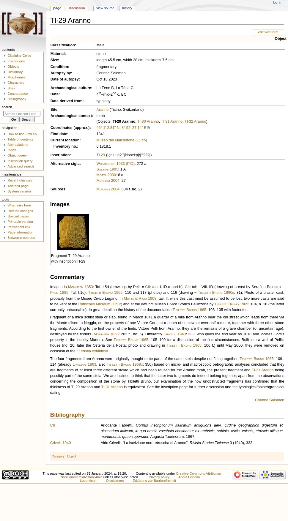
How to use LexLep (22, 134)
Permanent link (18, 227)
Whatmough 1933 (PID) (115, 164)
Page (57, 8)
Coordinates (62, 128)
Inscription (60, 155)
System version (19, 191)
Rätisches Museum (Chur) (100, 304)
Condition (59, 67)
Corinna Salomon (269, 400)
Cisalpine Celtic (19, 55)
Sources (58, 189)
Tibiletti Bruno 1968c (125, 364)
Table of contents (20, 139)
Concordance (17, 93)
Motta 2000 (106, 175)
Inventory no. (65, 146)
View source (105, 8)
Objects (13, 66)
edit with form (268, 32)
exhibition (92, 351)
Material (58, 54)
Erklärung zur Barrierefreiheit (154, 480)
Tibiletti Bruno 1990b (216, 293)
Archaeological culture (71, 88)
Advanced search (20, 166)
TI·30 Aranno (148, 121)
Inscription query (19, 161)
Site (54, 110)
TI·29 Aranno (124, 121)
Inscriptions (16, 61)
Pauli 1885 (59, 293)
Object (280, 39)
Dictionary (15, 72)
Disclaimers (115, 480)
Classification (63, 45)
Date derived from (67, 101)
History (127, 8)
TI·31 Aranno (171, 121)
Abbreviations (17, 144)
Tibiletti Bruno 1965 (105, 293)
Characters (15, 82)
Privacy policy (159, 477)
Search (7, 107)
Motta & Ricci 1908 (140, 298)
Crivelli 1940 (174, 334)
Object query (17, 155)
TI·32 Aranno (195, 121)
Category (58, 456)
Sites (11, 88)
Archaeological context (71, 116)
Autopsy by (61, 73)
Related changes (20, 211)
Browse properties (21, 237)
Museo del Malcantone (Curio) (121, 140)
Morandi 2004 (107, 181)
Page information (20, 232)
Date (55, 94)
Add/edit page (18, 186)
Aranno (102, 110)
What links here (19, 205)
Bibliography (67, 415)
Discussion (77, 8)
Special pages (18, 216)
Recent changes (19, 180)
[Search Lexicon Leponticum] (21, 113)
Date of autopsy (65, 79)
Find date (59, 134)
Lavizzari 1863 (84, 364)
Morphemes (16, 77)
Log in (277, 2)
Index (11, 150)
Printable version (20, 221)
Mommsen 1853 (80, 287)
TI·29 (100, 155)
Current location (65, 140)
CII (147, 287)
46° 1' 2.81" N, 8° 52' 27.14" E (121, 128)
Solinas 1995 (107, 169)
